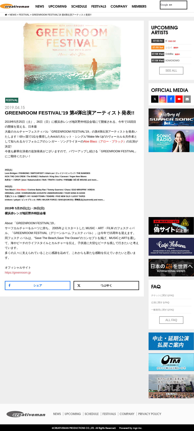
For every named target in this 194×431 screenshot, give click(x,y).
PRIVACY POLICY (149, 413)
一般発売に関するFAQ (162, 309)
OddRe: (172, 54)
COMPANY (119, 6)
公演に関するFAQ (160, 302)
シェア (37, 285)
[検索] (169, 5)
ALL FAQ (171, 320)
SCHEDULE (79, 6)
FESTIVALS (98, 6)
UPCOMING (57, 6)
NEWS (39, 6)
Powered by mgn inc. (130, 428)
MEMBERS (139, 6)
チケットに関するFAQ (162, 295)
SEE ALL (171, 70)
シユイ (172, 47)
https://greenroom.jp (18, 272)
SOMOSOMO (172, 60)
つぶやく (94, 285)
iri (170, 40)
